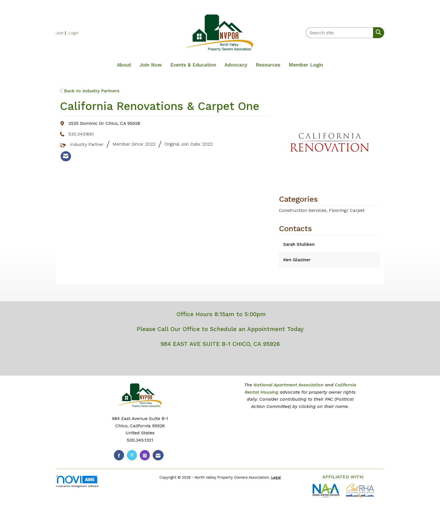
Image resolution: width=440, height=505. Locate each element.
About (124, 65)
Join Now (150, 65)
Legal (276, 477)
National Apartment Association (288, 384)
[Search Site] (377, 32)
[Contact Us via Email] (158, 455)
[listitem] (61, 32)
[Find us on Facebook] (119, 455)
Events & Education (193, 65)
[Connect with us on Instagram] (145, 455)
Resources (268, 65)
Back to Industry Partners (89, 90)
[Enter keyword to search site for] (339, 32)
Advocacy (235, 65)
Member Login (306, 65)
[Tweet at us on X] (132, 455)
